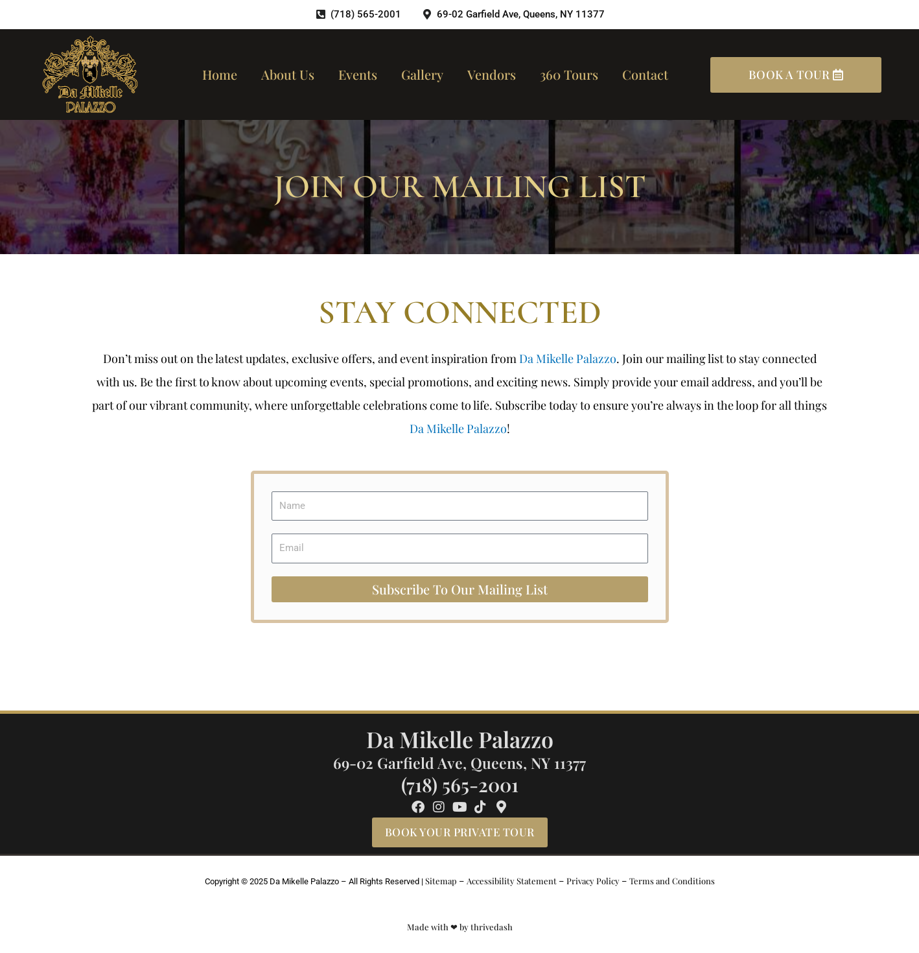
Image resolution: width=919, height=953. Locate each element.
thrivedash (492, 926)
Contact (645, 74)
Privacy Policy (593, 880)
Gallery (422, 74)
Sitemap (441, 880)
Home (219, 74)
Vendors (491, 74)
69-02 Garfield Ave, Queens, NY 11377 (459, 763)
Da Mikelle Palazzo (567, 358)
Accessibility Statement (512, 880)
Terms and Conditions (672, 880)
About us (287, 74)
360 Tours (569, 74)
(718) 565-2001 (459, 784)
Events (357, 74)
